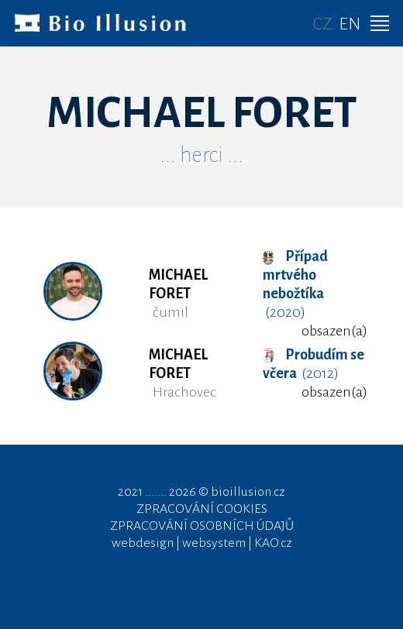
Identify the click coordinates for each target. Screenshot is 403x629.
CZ (322, 24)
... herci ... (201, 155)
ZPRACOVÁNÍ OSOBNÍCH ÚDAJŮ (202, 526)
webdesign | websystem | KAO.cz (202, 543)
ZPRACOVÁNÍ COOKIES (201, 509)
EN (349, 24)
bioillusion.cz (248, 492)
